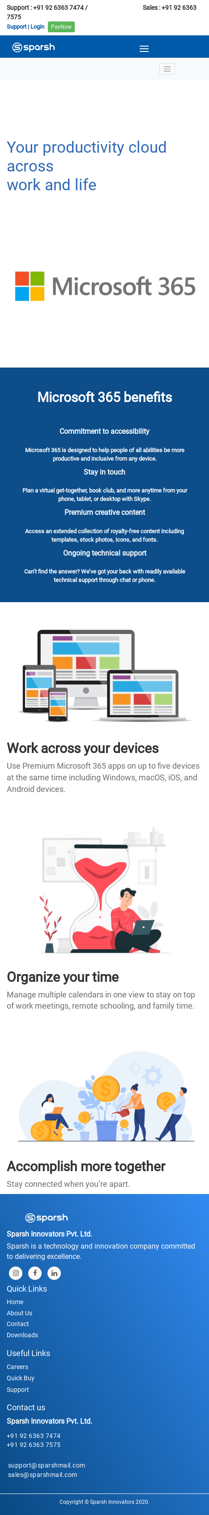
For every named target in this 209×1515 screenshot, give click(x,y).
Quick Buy (20, 1378)
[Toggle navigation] (167, 69)
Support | (18, 26)
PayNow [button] (61, 27)
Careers (17, 1366)
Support (18, 1389)
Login (37, 26)
